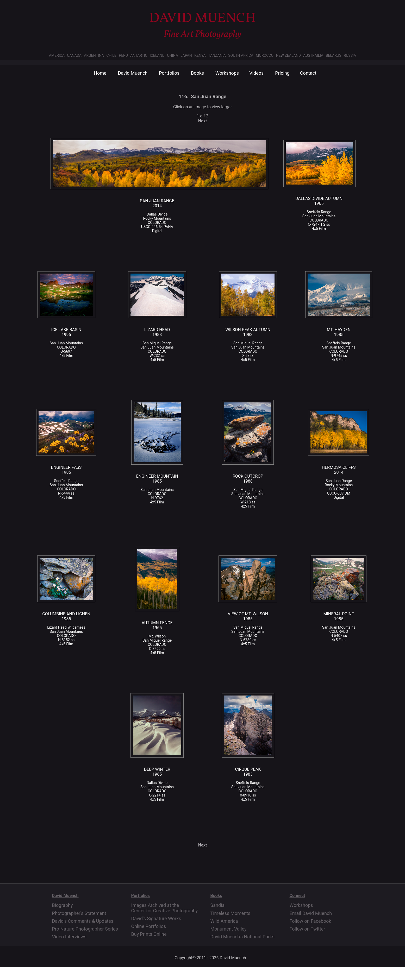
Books (197, 73)
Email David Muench (311, 913)
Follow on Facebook (310, 921)
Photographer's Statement (79, 913)
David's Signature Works (156, 918)
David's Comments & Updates (83, 921)
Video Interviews (69, 936)
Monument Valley (228, 929)
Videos (256, 73)
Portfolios (169, 73)
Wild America (224, 921)
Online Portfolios (148, 926)
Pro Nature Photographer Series (85, 929)
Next (202, 120)
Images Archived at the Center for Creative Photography (164, 908)
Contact (308, 73)
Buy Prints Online (149, 934)
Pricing (282, 73)
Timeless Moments (230, 913)
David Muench (133, 73)
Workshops (227, 73)
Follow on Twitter (307, 929)
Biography (62, 905)
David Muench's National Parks (242, 936)
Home (100, 73)
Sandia (217, 905)
